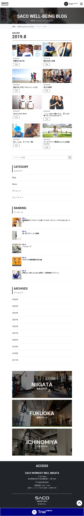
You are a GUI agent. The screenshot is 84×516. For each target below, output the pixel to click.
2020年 (15, 340)
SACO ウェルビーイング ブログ (26, 26)
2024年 (15, 313)
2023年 (15, 320)
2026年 (15, 299)
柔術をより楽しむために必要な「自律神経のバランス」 (41, 273)
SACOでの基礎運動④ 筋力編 (32, 260)
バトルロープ (26, 246)
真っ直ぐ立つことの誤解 (30, 233)
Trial (73, 4)
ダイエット (16, 191)
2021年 (15, 333)
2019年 (15, 347)
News (14, 184)
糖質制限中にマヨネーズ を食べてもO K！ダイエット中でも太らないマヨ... (46, 221)
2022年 (15, 326)
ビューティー (17, 197)
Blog (14, 177)
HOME (13, 26)
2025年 (15, 306)
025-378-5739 (43, 482)
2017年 (15, 360)
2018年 (15, 353)
